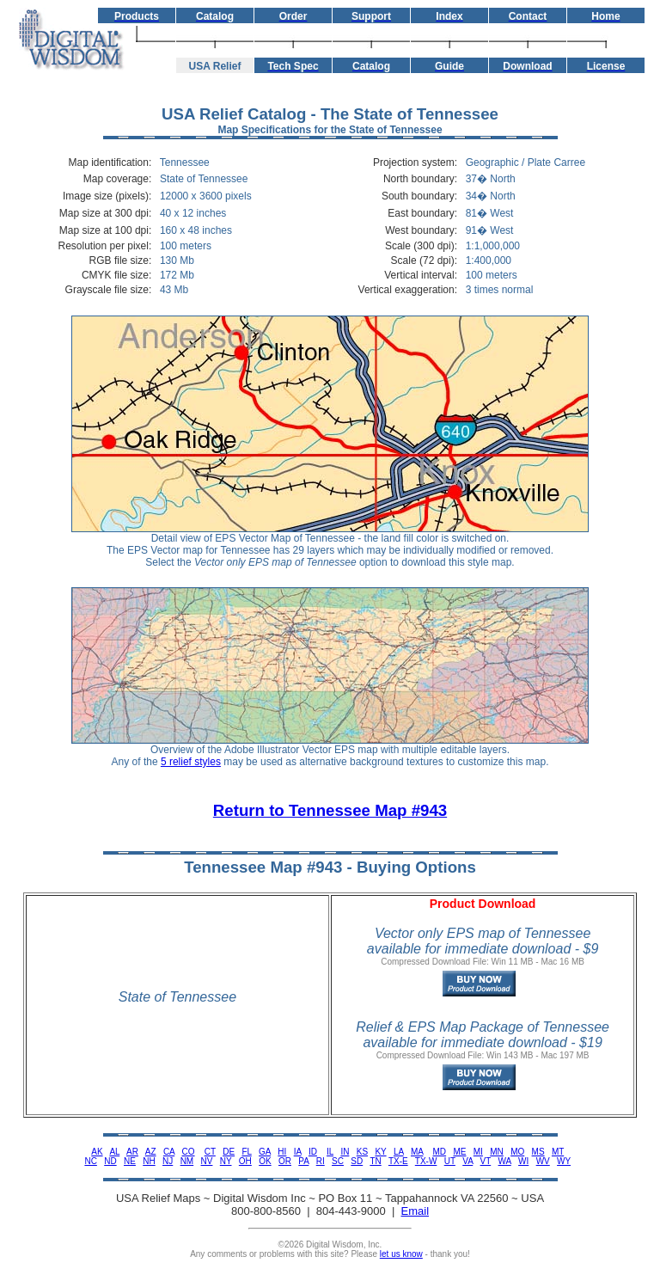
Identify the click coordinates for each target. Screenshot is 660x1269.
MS (538, 1151)
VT (486, 1161)
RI (320, 1161)
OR (284, 1161)
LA (399, 1151)
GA (265, 1151)
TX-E (398, 1161)
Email (415, 1211)
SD (357, 1161)
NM (187, 1161)
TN (375, 1161)
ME (459, 1151)
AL (114, 1151)
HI (282, 1151)
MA (417, 1151)
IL (330, 1151)
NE (130, 1161)
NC (90, 1161)
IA (298, 1151)
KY (380, 1151)
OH (245, 1161)
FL (246, 1151)
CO (188, 1151)
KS (362, 1151)
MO (517, 1151)
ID (313, 1151)
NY (226, 1161)
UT (449, 1161)
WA (504, 1161)
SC (338, 1161)
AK (96, 1151)
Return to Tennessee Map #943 (330, 810)
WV (543, 1161)
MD (440, 1151)
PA (303, 1161)
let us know (401, 1254)
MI (478, 1151)
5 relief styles (191, 762)
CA (168, 1151)
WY (564, 1161)
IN (344, 1151)
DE (229, 1151)
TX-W (426, 1161)
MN (497, 1151)
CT (210, 1151)
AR (132, 1151)
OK (265, 1161)
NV (207, 1161)
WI (523, 1161)
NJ (167, 1161)
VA (467, 1161)
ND (110, 1161)
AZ (150, 1151)
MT (558, 1151)
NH (149, 1161)
